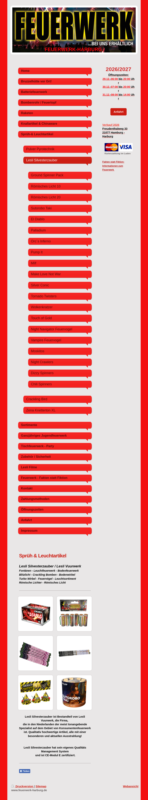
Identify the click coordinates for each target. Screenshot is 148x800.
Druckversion (22, 786)
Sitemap (40, 786)
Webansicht (131, 786)
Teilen (24, 771)
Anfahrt (118, 111)
